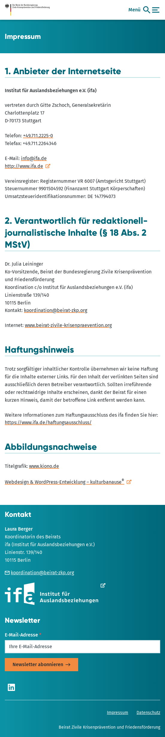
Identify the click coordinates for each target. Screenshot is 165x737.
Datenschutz (148, 712)
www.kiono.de (44, 466)
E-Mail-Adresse (23, 635)
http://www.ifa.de (24, 166)
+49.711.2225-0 (38, 135)
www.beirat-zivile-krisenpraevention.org (68, 325)
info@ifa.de (34, 158)
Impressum (117, 712)
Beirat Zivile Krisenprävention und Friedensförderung (109, 727)
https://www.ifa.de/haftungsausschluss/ (48, 422)
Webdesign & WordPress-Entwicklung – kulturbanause (64, 482)
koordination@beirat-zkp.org (55, 310)
